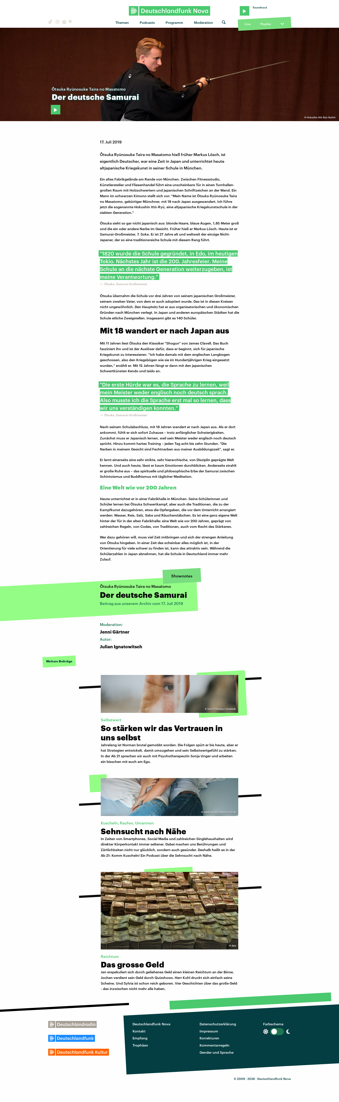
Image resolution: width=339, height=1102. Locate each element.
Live (248, 24)
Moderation (203, 22)
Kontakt (139, 1031)
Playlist (265, 24)
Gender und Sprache (216, 1052)
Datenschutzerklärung (218, 1024)
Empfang (140, 1038)
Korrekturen (209, 1038)
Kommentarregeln (214, 1045)
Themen (122, 22)
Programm (174, 22)
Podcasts (147, 22)
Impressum (209, 1031)
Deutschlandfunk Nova (151, 1024)
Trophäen (140, 1045)
